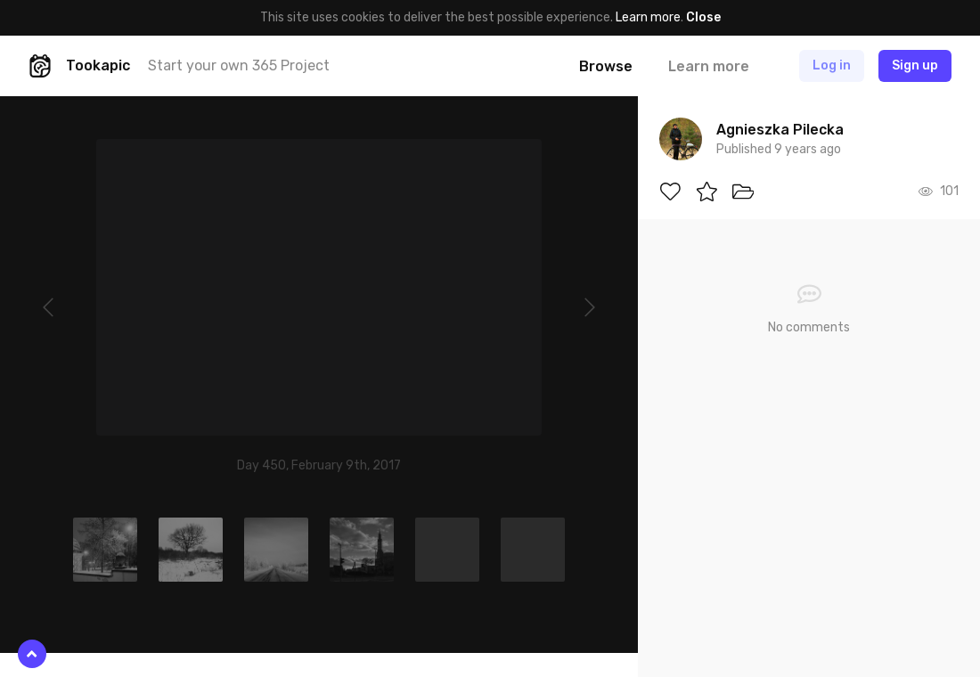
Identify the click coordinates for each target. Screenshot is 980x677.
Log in (832, 65)
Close (703, 17)
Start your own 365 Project (239, 65)
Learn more (648, 17)
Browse (606, 66)
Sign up (915, 65)
